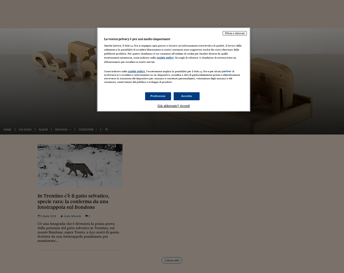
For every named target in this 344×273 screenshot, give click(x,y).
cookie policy (165, 57)
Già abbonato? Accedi (174, 106)
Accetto (186, 96)
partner (226, 71)
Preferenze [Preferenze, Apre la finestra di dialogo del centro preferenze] (158, 96)
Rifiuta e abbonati (235, 33)
